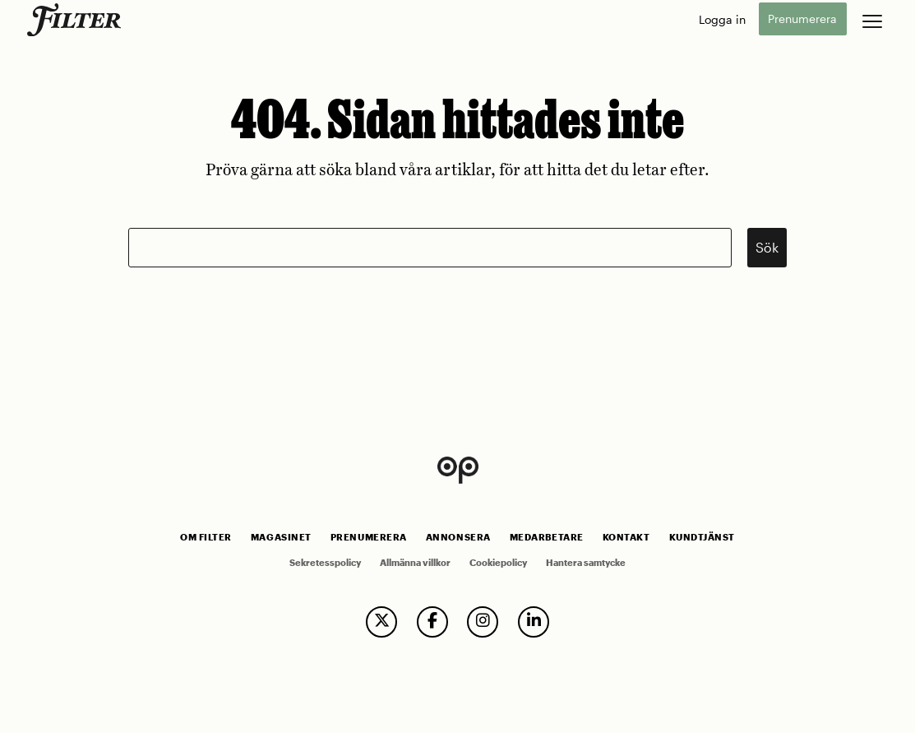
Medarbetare (547, 537)
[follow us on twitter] (381, 622)
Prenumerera (802, 19)
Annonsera (458, 537)
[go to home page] (77, 20)
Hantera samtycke (586, 563)
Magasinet (281, 537)
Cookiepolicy (498, 563)
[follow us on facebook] (432, 622)
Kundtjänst (702, 537)
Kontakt (626, 537)
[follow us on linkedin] (533, 622)
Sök (767, 247)
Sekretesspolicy (325, 563)
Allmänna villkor (415, 563)
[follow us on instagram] (482, 622)
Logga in (722, 19)
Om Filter (206, 537)
